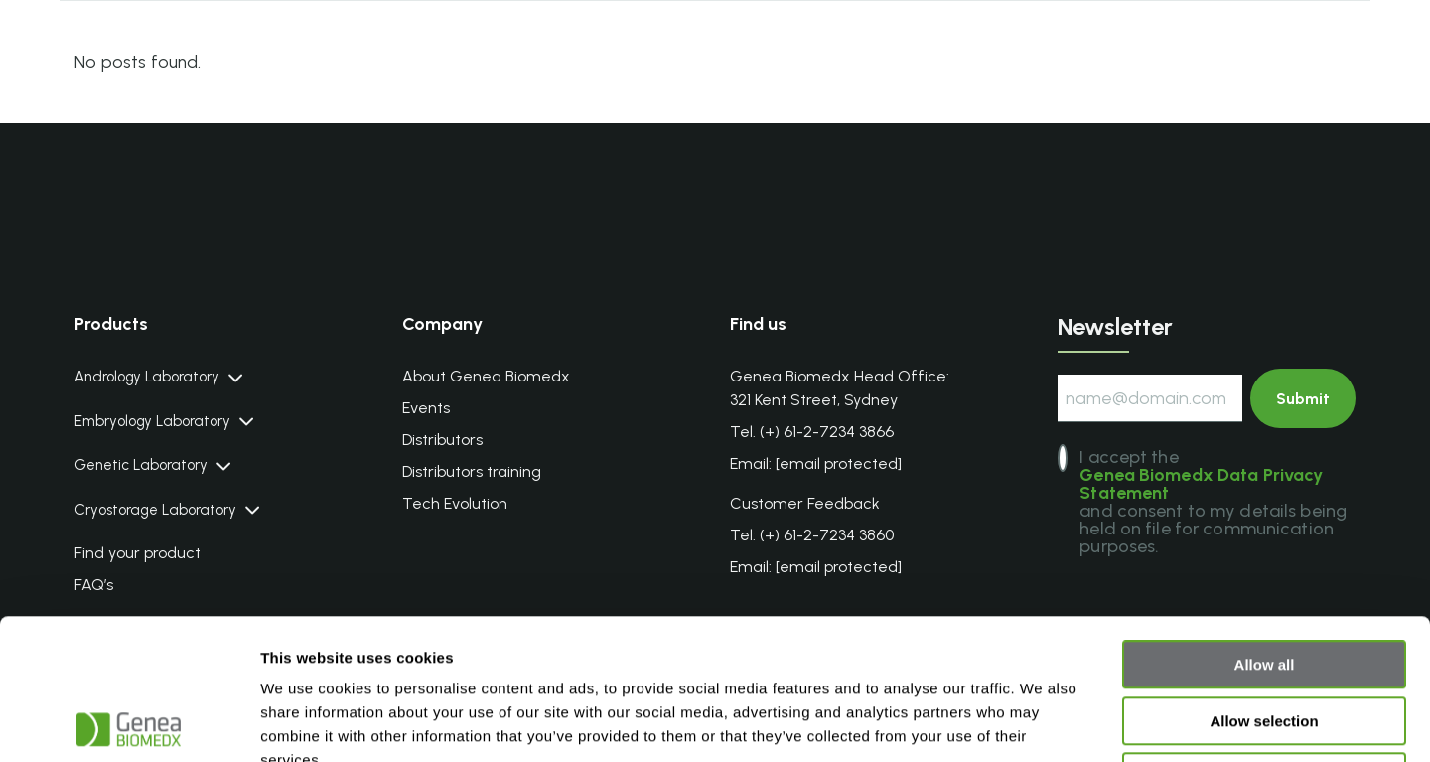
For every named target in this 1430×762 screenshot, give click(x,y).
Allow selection (1264, 580)
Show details (1042, 722)
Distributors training (471, 471)
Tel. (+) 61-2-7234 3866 (812, 431)
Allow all (1264, 524)
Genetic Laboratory (141, 465)
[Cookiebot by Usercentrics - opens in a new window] (128, 723)
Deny (1264, 636)
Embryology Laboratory (152, 421)
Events (426, 407)
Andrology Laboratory (146, 377)
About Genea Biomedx (486, 376)
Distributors (442, 439)
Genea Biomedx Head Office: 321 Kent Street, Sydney (839, 388)
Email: (816, 464)
